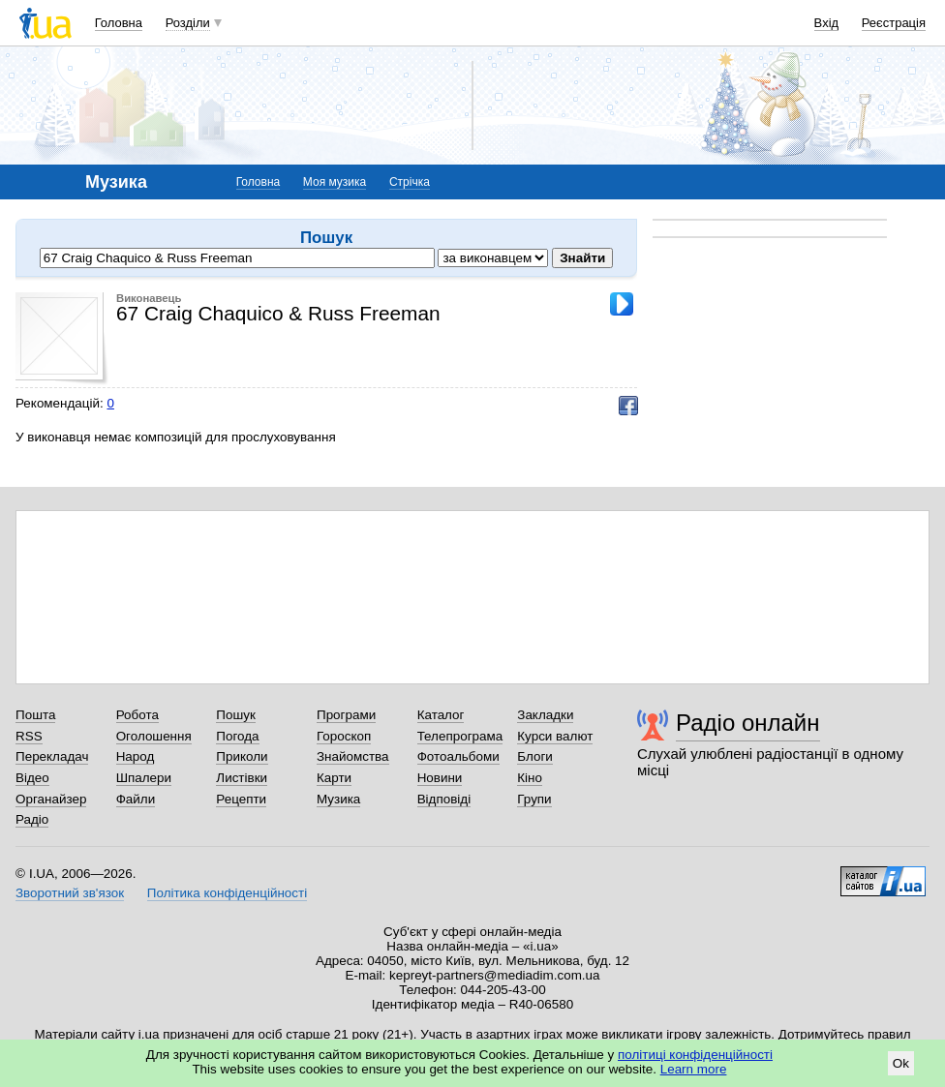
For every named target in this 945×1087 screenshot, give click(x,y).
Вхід (826, 22)
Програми (346, 715)
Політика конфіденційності (227, 893)
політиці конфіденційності (695, 1054)
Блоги (535, 756)
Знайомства (353, 756)
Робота (137, 715)
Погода (237, 736)
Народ (135, 756)
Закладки (545, 715)
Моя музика (334, 182)
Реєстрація (894, 22)
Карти (334, 777)
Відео (32, 777)
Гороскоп (344, 736)
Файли (136, 799)
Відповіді (444, 799)
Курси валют (555, 736)
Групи (534, 799)
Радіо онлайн (748, 723)
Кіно (529, 777)
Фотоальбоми (458, 756)
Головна (118, 22)
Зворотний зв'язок (69, 893)
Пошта (35, 715)
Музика (338, 799)
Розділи (188, 22)
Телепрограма (460, 736)
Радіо (31, 819)
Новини (440, 777)
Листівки (241, 777)
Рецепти (241, 799)
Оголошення (154, 736)
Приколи (241, 756)
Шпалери (143, 777)
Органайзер (50, 799)
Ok (901, 1063)
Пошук (236, 715)
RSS (29, 736)
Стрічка (409, 182)
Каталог (441, 715)
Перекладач (51, 756)
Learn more (693, 1069)
